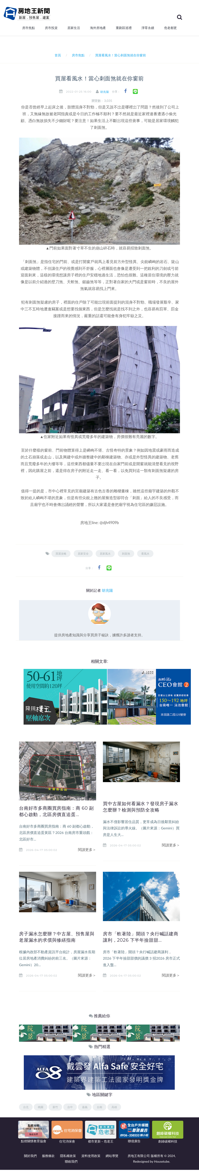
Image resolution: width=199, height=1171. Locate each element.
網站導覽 (112, 1157)
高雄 (114, 1108)
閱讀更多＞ (87, 850)
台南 (99, 1108)
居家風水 (105, 554)
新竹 (55, 1108)
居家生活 (73, 29)
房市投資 (51, 29)
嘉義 (84, 1108)
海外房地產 (98, 29)
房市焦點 (28, 29)
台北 (26, 1108)
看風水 (145, 554)
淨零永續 (147, 29)
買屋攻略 (61, 554)
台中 (70, 1108)
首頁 (57, 56)
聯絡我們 (71, 1162)
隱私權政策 (68, 1157)
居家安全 (83, 554)
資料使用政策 (90, 1157)
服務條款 (48, 1157)
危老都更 (170, 29)
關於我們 (30, 1157)
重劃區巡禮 (124, 29)
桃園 (40, 1108)
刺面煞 (126, 554)
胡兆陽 (106, 93)
